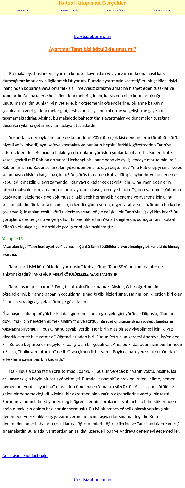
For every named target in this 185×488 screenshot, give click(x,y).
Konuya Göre (162, 10)
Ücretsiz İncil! (69, 10)
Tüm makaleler (116, 10)
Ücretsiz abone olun (92, 36)
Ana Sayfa (23, 10)
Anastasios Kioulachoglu (25, 455)
